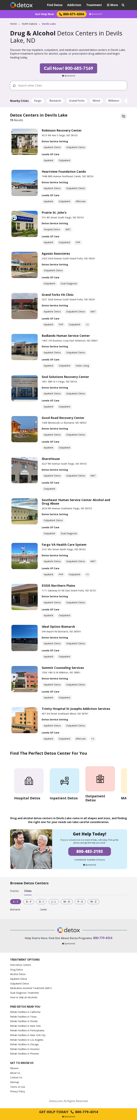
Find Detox (55, 5)
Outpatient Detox (19, 983)
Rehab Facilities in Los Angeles (26, 1039)
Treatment (94, 5)
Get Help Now (44, 14)
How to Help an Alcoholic (23, 997)
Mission (14, 1068)
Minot (96, 100)
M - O (67, 901)
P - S (80, 901)
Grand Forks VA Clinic (58, 295)
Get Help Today (68, 1112)
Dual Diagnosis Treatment (24, 992)
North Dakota (29, 23)
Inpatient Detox (18, 978)
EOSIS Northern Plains (58, 586)
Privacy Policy (17, 1091)
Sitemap (14, 1082)
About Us (15, 1072)
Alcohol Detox (18, 974)
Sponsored (95, 14)
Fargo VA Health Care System (64, 545)
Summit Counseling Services (63, 668)
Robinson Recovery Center (62, 130)
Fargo (37, 100)
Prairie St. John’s (54, 212)
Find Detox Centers (20, 964)
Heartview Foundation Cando (64, 171)
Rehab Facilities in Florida (23, 1021)
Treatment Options (25, 959)
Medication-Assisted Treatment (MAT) (31, 988)
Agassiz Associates (56, 253)
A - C (15, 901)
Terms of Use (17, 1086)
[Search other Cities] (71, 85)
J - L (53, 901)
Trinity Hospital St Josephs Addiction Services (76, 709)
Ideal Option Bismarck (58, 626)
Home (13, 23)
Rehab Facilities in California (25, 1012)
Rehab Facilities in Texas (23, 1016)
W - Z (93, 901)
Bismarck (55, 100)
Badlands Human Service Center (66, 336)
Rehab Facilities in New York (25, 1025)
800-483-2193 (89, 851)
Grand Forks (77, 100)
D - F (28, 901)
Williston (113, 100)
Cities (28, 891)
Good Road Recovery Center (63, 418)
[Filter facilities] (123, 116)
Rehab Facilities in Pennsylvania (27, 1030)
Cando (43, 909)
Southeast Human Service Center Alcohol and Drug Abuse (76, 502)
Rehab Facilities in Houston (25, 1049)
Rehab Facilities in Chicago (24, 1044)
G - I (41, 901)
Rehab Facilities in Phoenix (24, 1053)
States (14, 891)
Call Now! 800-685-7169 (68, 68)
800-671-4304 (71, 14)
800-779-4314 (102, 938)
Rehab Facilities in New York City (27, 1035)
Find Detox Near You (25, 1006)
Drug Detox (16, 969)
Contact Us (16, 1077)
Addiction (74, 5)
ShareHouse (51, 459)
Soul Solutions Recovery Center (65, 377)
